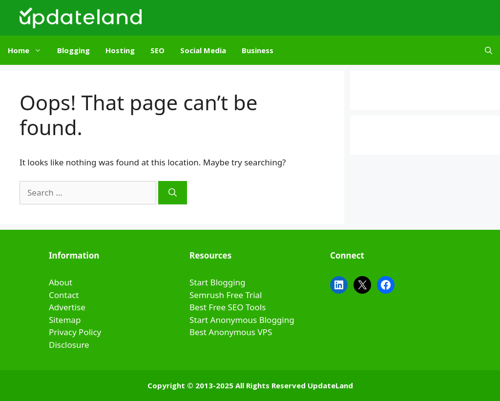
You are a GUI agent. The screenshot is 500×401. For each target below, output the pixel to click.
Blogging (73, 50)
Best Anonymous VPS (230, 332)
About (60, 282)
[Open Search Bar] (488, 50)
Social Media (203, 50)
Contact (64, 295)
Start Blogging (217, 282)
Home (28, 50)
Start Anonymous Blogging (241, 319)
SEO (157, 50)
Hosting (120, 50)
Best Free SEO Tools (227, 307)
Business (257, 50)
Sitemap (65, 319)
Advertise (67, 307)
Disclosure (69, 344)
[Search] (172, 192)
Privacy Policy (75, 332)
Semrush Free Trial (225, 295)
